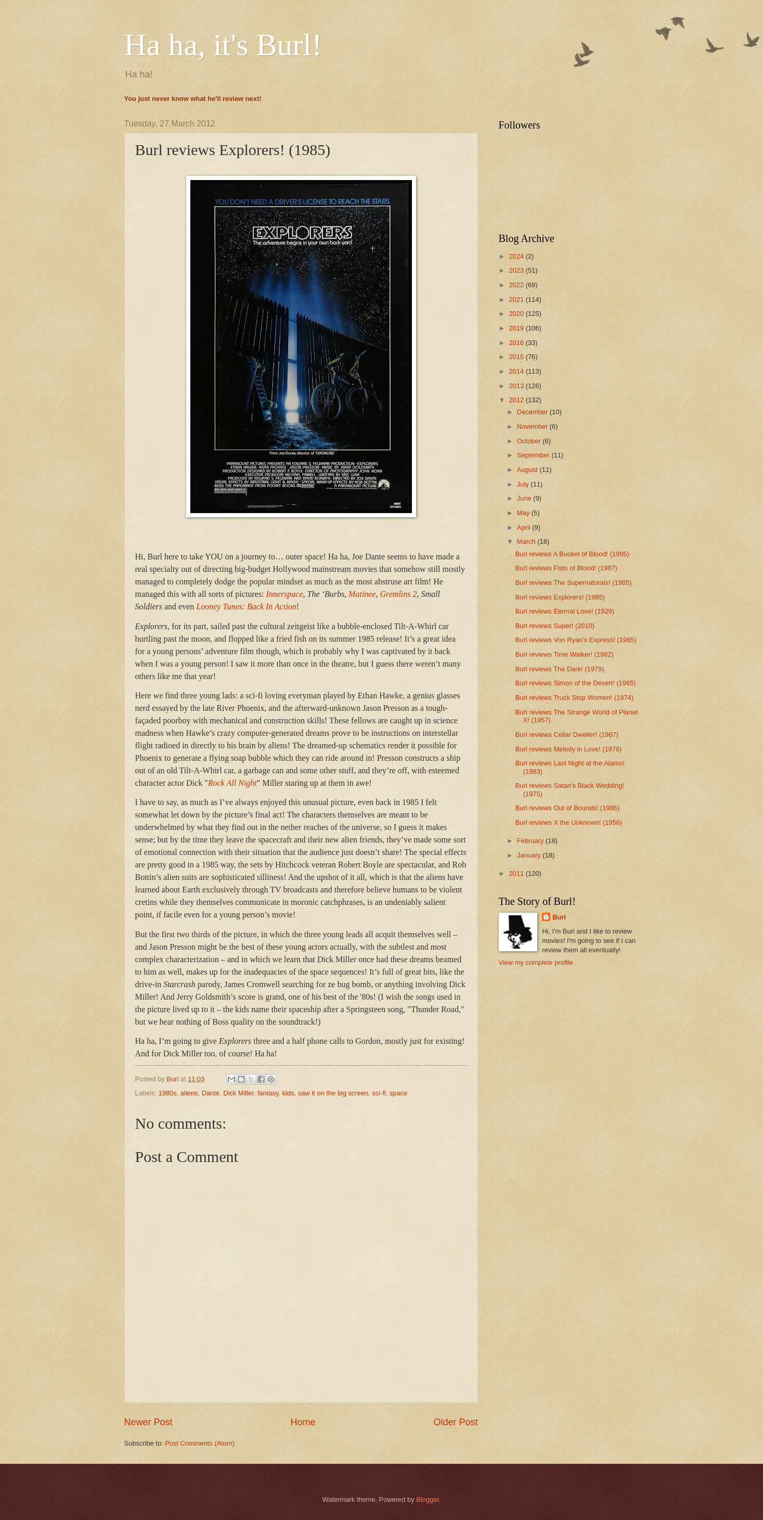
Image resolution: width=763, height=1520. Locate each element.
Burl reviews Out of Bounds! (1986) (567, 808)
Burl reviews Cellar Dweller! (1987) (566, 734)
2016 (517, 343)
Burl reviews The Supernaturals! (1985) (573, 582)
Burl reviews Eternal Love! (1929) (564, 611)
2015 (517, 357)
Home (302, 1422)
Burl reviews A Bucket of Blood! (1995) (572, 554)
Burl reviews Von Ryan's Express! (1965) (576, 640)
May (524, 513)
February (531, 841)
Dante (210, 1093)
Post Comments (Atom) (200, 1443)
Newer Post (148, 1422)
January (529, 855)
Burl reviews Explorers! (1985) (560, 597)
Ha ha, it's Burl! (223, 45)
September (534, 455)
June (525, 498)
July (524, 484)
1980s (168, 1093)
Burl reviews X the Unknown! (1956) (568, 822)
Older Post (455, 1422)
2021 (517, 299)
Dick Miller (238, 1093)
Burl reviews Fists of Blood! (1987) (566, 568)
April (524, 527)
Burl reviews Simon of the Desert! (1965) (575, 683)
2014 (517, 371)
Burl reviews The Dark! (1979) (559, 669)
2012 (517, 400)
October (529, 441)
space (398, 1093)
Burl (559, 917)
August (528, 470)
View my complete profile (536, 962)
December (533, 412)
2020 (517, 313)
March (527, 541)
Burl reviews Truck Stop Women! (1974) (574, 697)
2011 (517, 873)
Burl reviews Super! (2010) (554, 626)
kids (288, 1093)
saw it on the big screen (333, 1093)
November (533, 426)
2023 (517, 270)
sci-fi (378, 1093)
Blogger (427, 1499)
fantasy (268, 1093)
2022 (517, 285)
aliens (189, 1093)
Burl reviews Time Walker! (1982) (564, 654)
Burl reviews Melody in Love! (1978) (568, 749)
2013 (517, 386)
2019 (517, 328)
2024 (517, 256)
